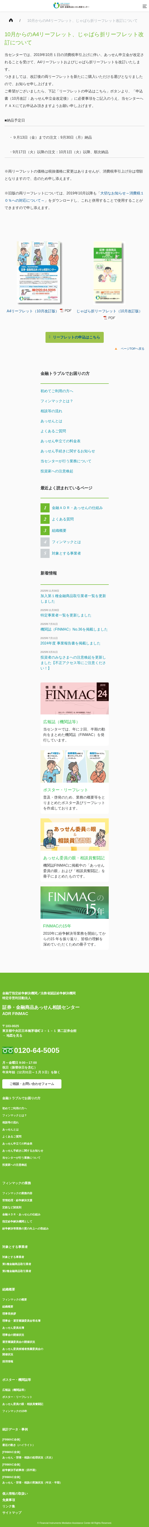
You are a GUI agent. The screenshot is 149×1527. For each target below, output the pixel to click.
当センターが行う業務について (65, 461)
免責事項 (8, 1500)
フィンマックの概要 (14, 1299)
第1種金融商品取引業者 (16, 1264)
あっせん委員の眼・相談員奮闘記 (22, 1404)
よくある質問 (63, 519)
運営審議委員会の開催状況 (18, 1342)
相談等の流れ (51, 411)
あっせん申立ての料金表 (60, 441)
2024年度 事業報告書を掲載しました (70, 643)
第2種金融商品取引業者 (16, 1271)
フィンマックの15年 (14, 1411)
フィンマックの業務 (16, 1183)
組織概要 (59, 530)
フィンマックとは (66, 542)
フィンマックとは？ (56, 401)
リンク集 (8, 1506)
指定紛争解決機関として (17, 1221)
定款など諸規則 (11, 1207)
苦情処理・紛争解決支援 (17, 1200)
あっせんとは (51, 421)
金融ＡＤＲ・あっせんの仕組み (77, 508)
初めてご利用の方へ (56, 391)
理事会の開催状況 (13, 1334)
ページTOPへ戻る (133, 348)
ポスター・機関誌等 (16, 1380)
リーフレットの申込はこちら (76, 337)
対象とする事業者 (66, 553)
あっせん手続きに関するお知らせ (67, 451)
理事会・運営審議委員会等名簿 (21, 1320)
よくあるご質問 (53, 431)
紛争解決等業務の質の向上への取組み (25, 1228)
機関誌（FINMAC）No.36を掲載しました (74, 629)
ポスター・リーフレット (17, 1397)
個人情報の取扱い (15, 1493)
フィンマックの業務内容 (17, 1193)
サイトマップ (11, 1512)
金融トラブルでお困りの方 (21, 1098)
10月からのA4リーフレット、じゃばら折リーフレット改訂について (82, 21)
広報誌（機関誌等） (14, 1390)
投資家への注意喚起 (56, 471)
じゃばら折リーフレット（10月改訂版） (109, 311)
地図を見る (14, 1035)
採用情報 (7, 1361)
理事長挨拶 (9, 1313)
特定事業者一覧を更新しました (65, 615)
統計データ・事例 (15, 1429)
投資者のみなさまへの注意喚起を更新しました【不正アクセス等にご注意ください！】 (73, 662)
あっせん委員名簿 (13, 1327)
